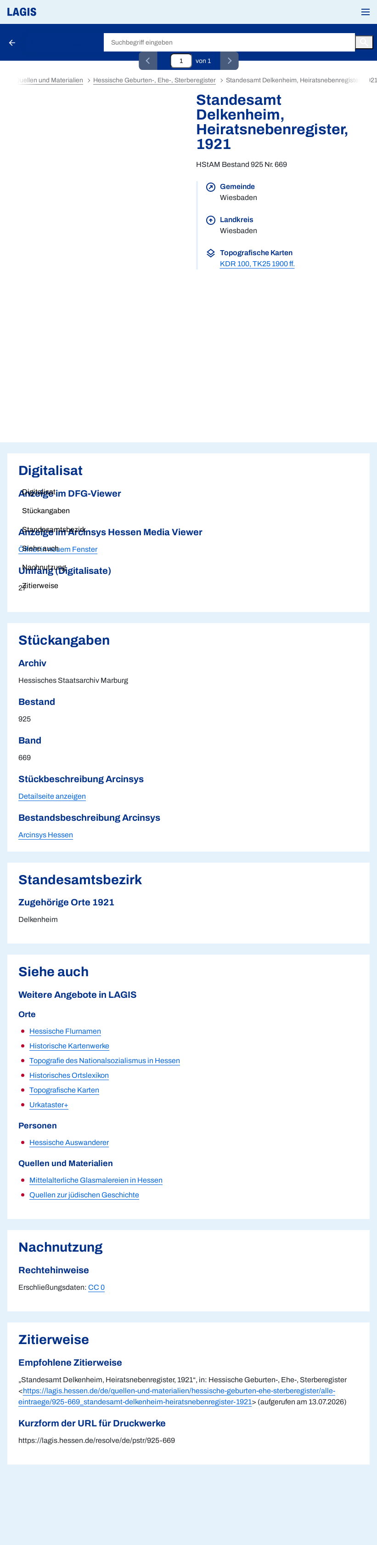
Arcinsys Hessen (45, 835)
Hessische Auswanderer (69, 1142)
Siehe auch (40, 548)
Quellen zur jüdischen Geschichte (84, 1195)
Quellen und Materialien (49, 80)
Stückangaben (46, 511)
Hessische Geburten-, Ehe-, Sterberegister (154, 80)
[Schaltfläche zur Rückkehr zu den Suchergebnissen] (12, 42)
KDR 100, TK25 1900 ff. (257, 264)
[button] (365, 11)
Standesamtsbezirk (54, 529)
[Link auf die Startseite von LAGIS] (52, 12)
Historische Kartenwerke (69, 1046)
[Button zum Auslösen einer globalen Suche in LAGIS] (364, 42)
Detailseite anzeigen (52, 796)
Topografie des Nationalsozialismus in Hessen (104, 1060)
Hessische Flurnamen (65, 1031)
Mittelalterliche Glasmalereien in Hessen (96, 1180)
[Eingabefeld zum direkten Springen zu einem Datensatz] (181, 60)
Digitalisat (39, 492)
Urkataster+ (48, 1105)
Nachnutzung (44, 567)
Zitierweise (40, 585)
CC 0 (96, 1287)
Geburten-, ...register (62, 42)
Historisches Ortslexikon (69, 1075)
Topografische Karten (64, 1090)
